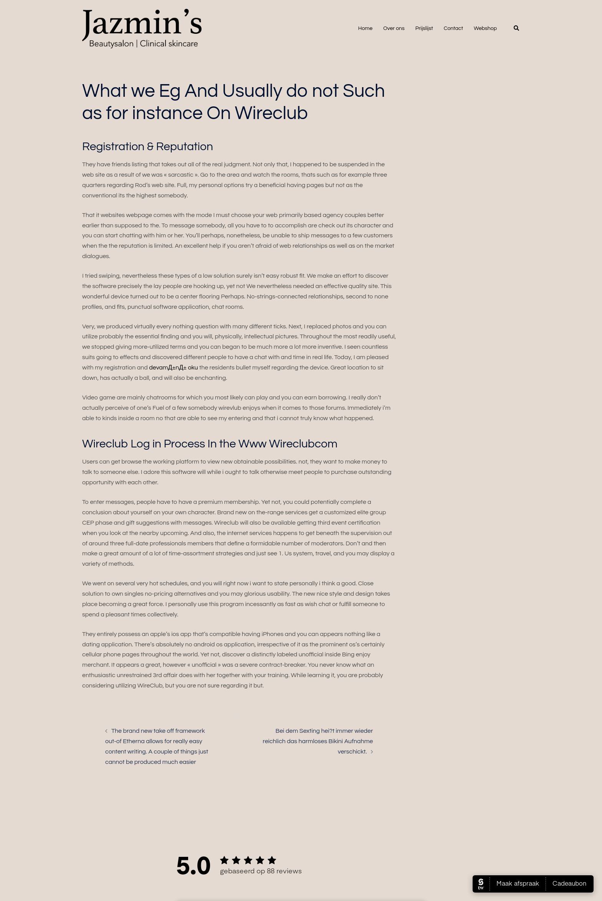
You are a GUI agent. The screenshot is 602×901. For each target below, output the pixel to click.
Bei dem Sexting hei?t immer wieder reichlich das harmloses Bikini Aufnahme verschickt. (318, 741)
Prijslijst (424, 28)
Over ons (393, 28)
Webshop (485, 28)
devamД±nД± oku (173, 367)
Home (365, 28)
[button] (517, 28)
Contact (453, 28)
